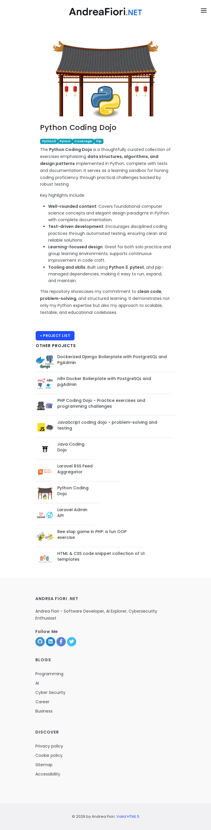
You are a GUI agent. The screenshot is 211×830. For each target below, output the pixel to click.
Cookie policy (49, 755)
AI (37, 683)
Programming (49, 674)
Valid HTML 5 (127, 816)
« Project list (55, 335)
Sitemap (44, 765)
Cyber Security (50, 692)
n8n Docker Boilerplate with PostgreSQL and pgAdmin (104, 381)
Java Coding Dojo (70, 447)
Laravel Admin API (72, 512)
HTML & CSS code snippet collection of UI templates (101, 556)
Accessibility (47, 774)
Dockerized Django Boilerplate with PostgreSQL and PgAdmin (112, 359)
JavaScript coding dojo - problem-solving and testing (107, 425)
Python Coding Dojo (73, 491)
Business (44, 711)
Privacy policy (49, 746)
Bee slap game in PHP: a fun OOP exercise (92, 534)
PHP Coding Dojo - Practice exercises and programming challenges (101, 403)
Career (42, 702)
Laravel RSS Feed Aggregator (75, 469)
